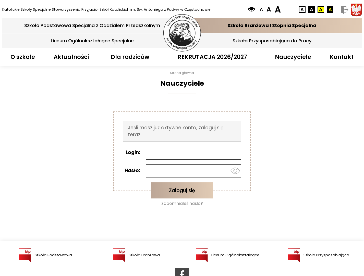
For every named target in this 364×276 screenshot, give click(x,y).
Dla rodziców (130, 57)
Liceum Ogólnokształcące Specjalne (92, 40)
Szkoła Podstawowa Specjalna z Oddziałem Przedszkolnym (92, 25)
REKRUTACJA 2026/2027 (212, 57)
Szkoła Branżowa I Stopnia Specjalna (271, 25)
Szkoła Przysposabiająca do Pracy (272, 40)
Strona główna (182, 73)
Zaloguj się (182, 190)
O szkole (22, 57)
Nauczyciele (293, 57)
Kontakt (342, 57)
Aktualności (71, 57)
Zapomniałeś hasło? (182, 203)
